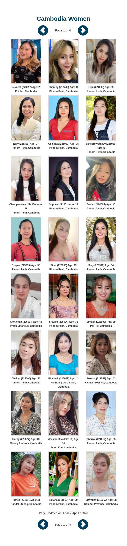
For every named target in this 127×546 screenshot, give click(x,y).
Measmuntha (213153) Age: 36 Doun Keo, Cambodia (63, 443)
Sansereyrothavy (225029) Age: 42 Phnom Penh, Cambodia (101, 148)
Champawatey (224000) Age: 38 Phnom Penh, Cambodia (26, 208)
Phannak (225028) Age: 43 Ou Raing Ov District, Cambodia (63, 382)
